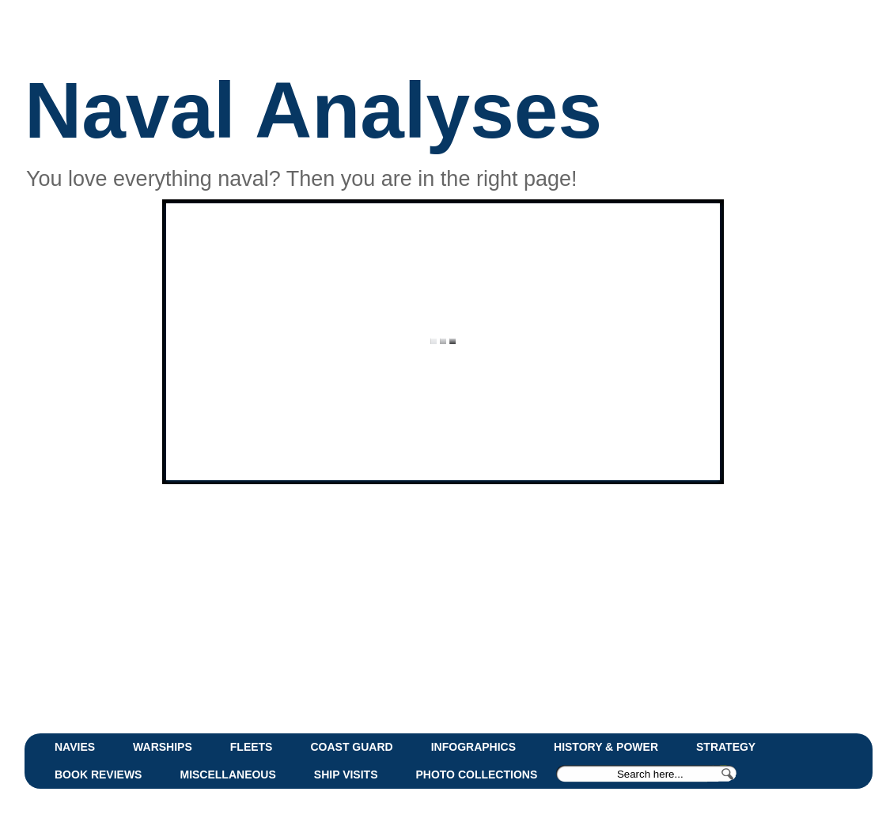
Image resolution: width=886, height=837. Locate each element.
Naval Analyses (313, 110)
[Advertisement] (408, 607)
